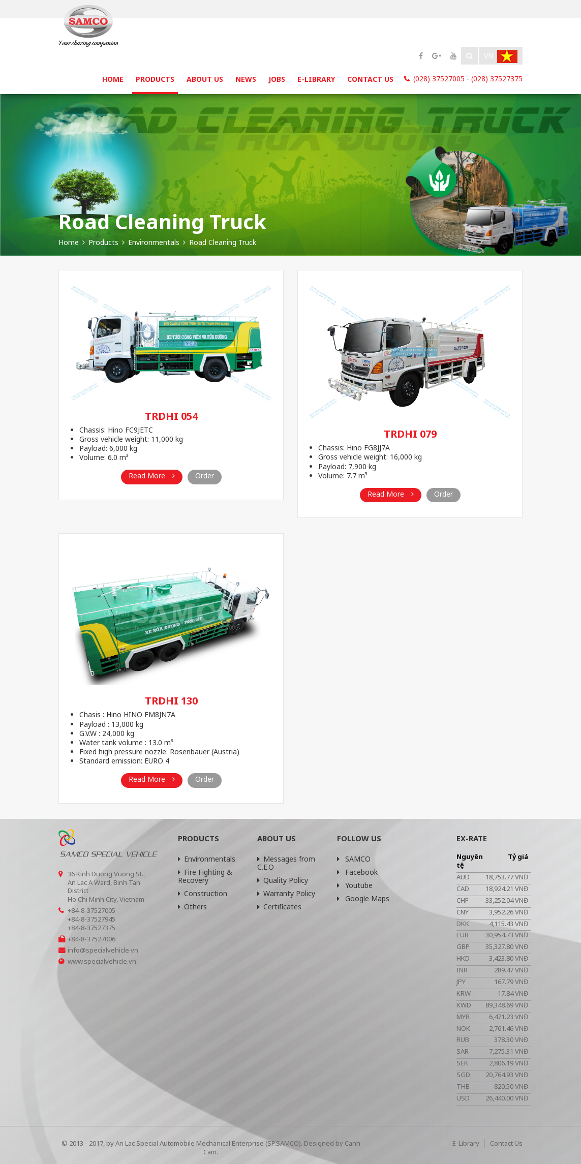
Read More (152, 475)
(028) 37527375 (497, 78)
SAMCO (354, 859)
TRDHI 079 (410, 434)
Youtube (355, 885)
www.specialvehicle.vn (102, 961)
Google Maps (363, 898)
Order (204, 475)
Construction (202, 893)
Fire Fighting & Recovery (205, 876)
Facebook (357, 872)
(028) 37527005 (439, 78)
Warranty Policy (286, 893)
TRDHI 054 (171, 416)
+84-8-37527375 (91, 927)
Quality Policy (282, 880)
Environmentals (206, 859)
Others (192, 906)
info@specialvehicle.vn (103, 950)
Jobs (276, 79)
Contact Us (370, 79)
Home (113, 79)
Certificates (279, 906)
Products (155, 79)
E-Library (316, 79)
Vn (500, 56)
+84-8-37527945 (91, 919)
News (245, 79)
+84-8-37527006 (91, 938)
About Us (205, 79)
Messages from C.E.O (286, 863)
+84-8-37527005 (91, 910)
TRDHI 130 (171, 701)
